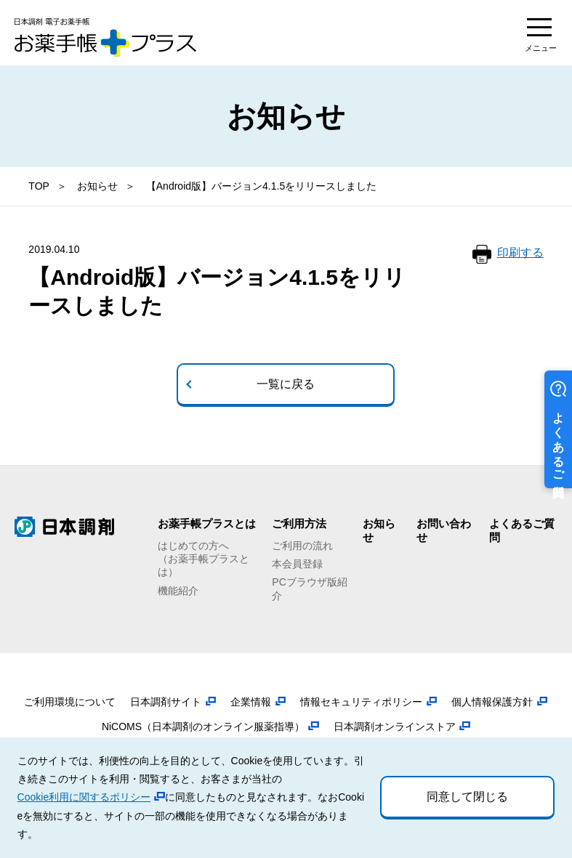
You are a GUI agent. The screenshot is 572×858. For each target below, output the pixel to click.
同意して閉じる (467, 796)
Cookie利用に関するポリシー (84, 797)
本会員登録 (297, 564)
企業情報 (250, 702)
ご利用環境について (70, 702)
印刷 (520, 253)
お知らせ (97, 186)
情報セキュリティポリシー (361, 702)
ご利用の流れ (302, 545)
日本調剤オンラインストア (395, 726)
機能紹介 (178, 590)
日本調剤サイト (165, 702)
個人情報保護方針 (492, 702)
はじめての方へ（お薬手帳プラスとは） (203, 559)
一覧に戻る (286, 384)
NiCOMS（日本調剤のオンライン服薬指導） (203, 726)
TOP (38, 186)
